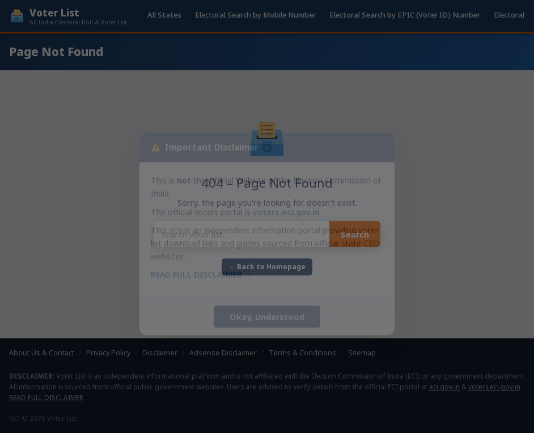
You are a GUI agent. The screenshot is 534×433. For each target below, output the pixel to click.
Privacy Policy (108, 353)
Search (355, 234)
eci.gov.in (444, 386)
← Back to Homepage (267, 266)
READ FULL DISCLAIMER (46, 397)
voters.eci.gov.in (494, 386)
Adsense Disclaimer (223, 353)
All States (164, 15)
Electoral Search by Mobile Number (255, 15)
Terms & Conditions (302, 353)
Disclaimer (159, 353)
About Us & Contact (41, 353)
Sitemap (362, 353)
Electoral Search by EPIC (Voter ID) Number (404, 15)
